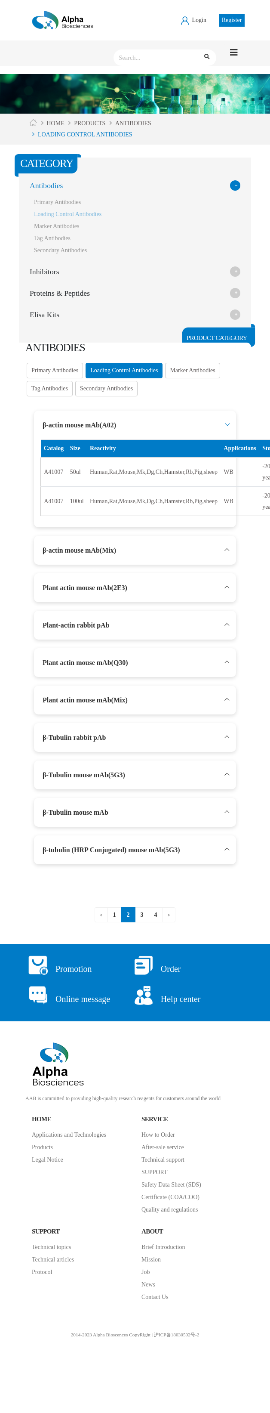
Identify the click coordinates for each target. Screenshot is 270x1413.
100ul (77, 501)
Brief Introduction (163, 1247)
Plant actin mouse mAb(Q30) (85, 662)
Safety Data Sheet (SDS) (171, 1184)
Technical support (162, 1159)
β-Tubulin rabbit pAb (74, 737)
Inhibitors (44, 271)
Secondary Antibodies (60, 250)
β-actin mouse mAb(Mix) (79, 550)
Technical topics (51, 1247)
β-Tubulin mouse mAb (75, 812)
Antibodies (133, 123)
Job (145, 1272)
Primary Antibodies (57, 202)
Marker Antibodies (56, 226)
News (148, 1284)
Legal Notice (47, 1159)
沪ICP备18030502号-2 (176, 1334)
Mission (151, 1259)
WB (228, 472)
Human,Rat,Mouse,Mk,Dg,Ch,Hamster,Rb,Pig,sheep (154, 472)
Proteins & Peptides (60, 293)
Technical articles (53, 1259)
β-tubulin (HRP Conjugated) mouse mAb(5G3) (111, 849)
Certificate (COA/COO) (170, 1197)
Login (193, 20)
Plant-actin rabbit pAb (76, 625)
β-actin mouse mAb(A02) (79, 425)
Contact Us (155, 1297)
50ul (75, 472)
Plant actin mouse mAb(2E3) (85, 587)
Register (232, 20)
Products (89, 123)
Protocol (42, 1272)
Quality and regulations (169, 1209)
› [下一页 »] (169, 915)
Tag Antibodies (52, 238)
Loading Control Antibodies (67, 214)
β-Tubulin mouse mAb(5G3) (84, 775)
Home (55, 123)
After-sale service (162, 1147)
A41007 (53, 472)
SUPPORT (154, 1172)
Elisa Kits (44, 314)
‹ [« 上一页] (101, 915)
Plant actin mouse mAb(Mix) (85, 700)
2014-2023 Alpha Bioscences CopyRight (110, 1334)
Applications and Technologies (69, 1135)
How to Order (158, 1135)
